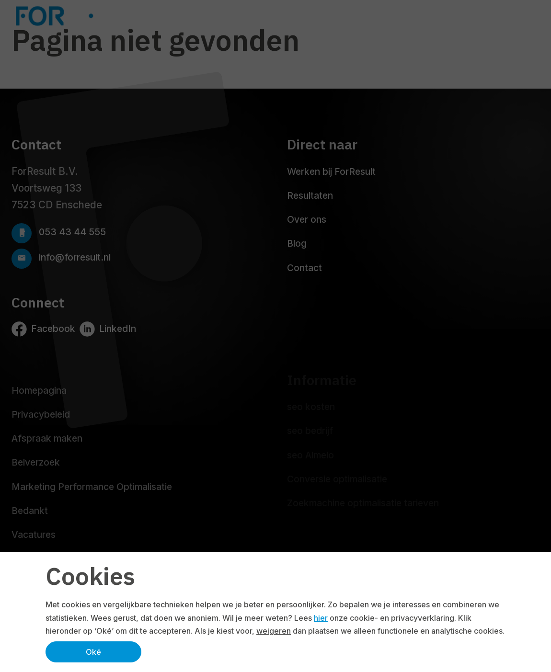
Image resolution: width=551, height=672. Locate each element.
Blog (297, 243)
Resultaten (310, 195)
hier (321, 618)
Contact (304, 267)
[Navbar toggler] (530, 16)
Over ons (306, 219)
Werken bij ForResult (331, 171)
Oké (93, 652)
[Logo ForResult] (86, 16)
